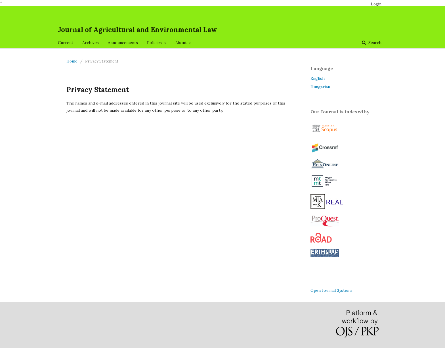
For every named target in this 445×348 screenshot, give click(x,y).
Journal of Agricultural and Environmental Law (137, 29)
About (181, 42)
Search (374, 42)
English (317, 78)
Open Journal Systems (331, 290)
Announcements (123, 42)
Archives (90, 42)
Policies (155, 42)
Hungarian (320, 86)
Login (376, 4)
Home (71, 61)
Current (65, 42)
